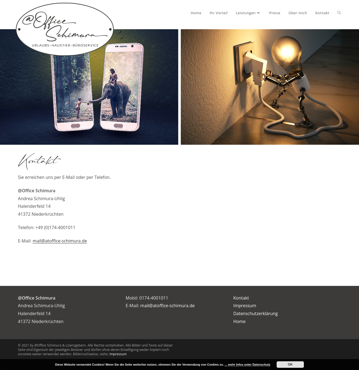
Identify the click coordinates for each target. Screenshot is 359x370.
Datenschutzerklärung (255, 313)
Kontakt (241, 298)
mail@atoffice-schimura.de (60, 241)
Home (239, 321)
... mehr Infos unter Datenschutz (247, 364)
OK (290, 364)
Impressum (244, 306)
